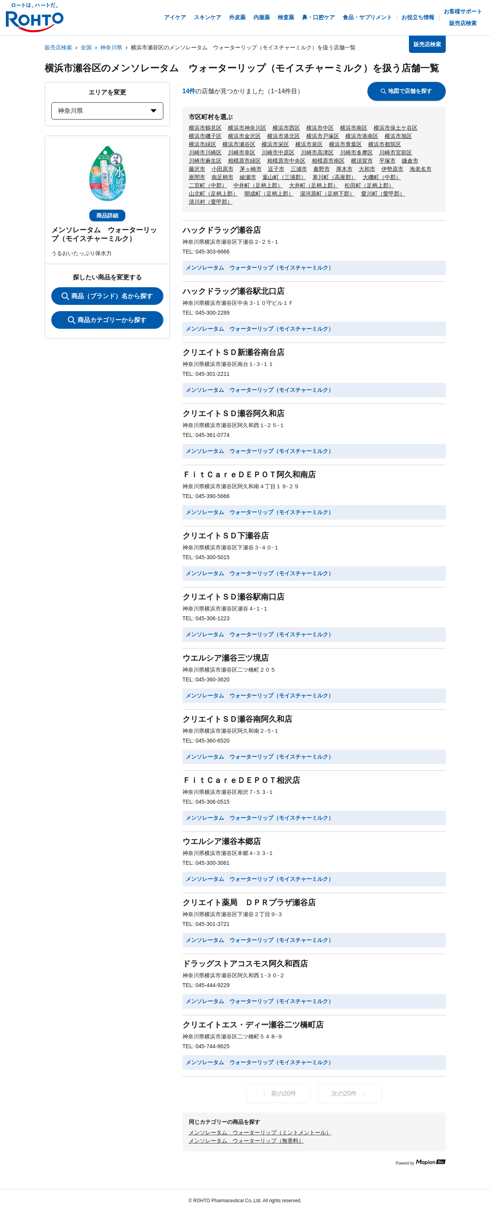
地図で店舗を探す (406, 91)
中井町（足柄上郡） (258, 185)
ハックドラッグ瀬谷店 (222, 230)
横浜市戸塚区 (322, 136)
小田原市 (222, 169)
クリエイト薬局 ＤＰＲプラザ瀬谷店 (249, 902)
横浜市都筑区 (384, 144)
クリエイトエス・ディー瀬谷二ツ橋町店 (253, 1024)
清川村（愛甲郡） (211, 202)
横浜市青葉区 (345, 144)
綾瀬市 (248, 177)
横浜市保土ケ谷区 (396, 128)
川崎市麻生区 (205, 161)
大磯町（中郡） (382, 177)
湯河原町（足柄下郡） (327, 193)
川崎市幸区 (241, 152)
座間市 (197, 177)
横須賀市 (362, 161)
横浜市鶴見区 (205, 128)
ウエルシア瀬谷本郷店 (222, 841)
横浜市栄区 (275, 144)
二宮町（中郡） (208, 185)
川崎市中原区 (278, 152)
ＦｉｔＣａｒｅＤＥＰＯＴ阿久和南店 (249, 474)
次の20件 (350, 1093)
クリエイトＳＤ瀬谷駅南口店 (233, 596)
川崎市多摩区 (356, 152)
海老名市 (421, 169)
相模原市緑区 (244, 161)
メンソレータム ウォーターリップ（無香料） (246, 1141)
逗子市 (276, 169)
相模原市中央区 (286, 161)
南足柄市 (222, 177)
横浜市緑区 (202, 144)
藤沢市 (197, 169)
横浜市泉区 (309, 144)
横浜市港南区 (361, 136)
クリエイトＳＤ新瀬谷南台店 (233, 352)
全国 (86, 47)
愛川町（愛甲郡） (383, 193)
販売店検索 (58, 47)
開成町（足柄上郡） (269, 193)
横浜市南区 (353, 128)
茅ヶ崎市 (251, 169)
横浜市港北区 (283, 136)
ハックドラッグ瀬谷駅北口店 (233, 291)
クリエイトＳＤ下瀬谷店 (226, 535)
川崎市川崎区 (205, 152)
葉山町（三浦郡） (284, 177)
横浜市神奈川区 (247, 128)
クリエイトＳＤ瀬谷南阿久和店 (237, 719)
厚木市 (344, 169)
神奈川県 (111, 47)
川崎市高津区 (317, 152)
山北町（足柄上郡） (213, 193)
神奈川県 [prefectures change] (107, 110)
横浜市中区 (320, 128)
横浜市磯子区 (205, 136)
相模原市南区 (328, 161)
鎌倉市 (410, 161)
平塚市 (387, 161)
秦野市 (321, 169)
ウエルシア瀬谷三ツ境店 (226, 658)
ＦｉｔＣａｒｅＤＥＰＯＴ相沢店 (241, 780)
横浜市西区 (286, 128)
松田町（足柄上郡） (369, 185)
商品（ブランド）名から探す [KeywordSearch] (107, 296)
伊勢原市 (392, 169)
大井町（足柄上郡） (313, 185)
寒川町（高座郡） (334, 177)
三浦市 (299, 169)
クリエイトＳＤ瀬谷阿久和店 (233, 413)
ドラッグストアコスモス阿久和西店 (245, 963)
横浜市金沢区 (244, 136)
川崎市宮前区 (395, 152)
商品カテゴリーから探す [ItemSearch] (107, 320)
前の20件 (278, 1093)
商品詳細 (107, 215)
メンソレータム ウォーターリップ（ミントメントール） (260, 1132)
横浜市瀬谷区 (238, 144)
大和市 (367, 169)
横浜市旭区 (398, 136)
